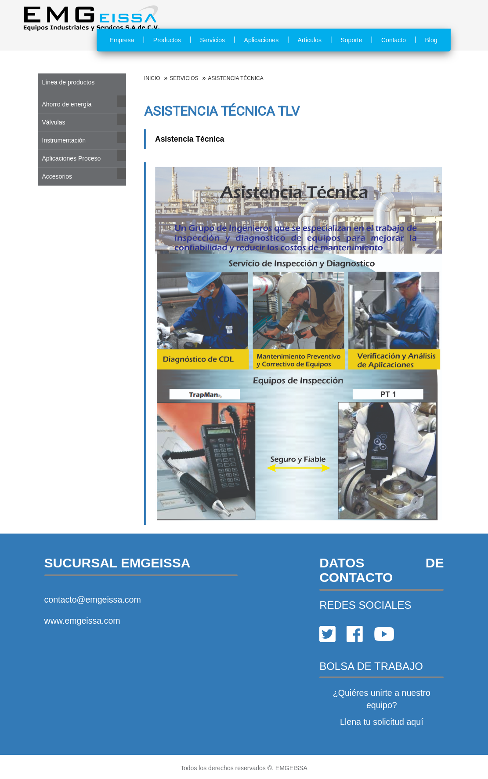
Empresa (121, 40)
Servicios (212, 40)
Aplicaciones (261, 40)
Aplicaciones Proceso (71, 158)
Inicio (152, 78)
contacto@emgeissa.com (92, 599)
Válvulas (53, 122)
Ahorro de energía (67, 104)
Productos (167, 40)
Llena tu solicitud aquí (381, 722)
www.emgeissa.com (82, 620)
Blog (431, 40)
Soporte (351, 40)
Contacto (393, 40)
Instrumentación (64, 140)
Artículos (310, 40)
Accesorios (57, 176)
